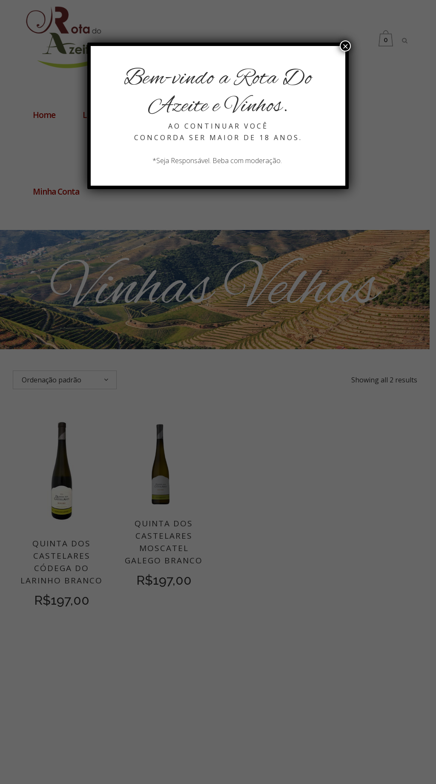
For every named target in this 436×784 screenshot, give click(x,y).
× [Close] (345, 46)
